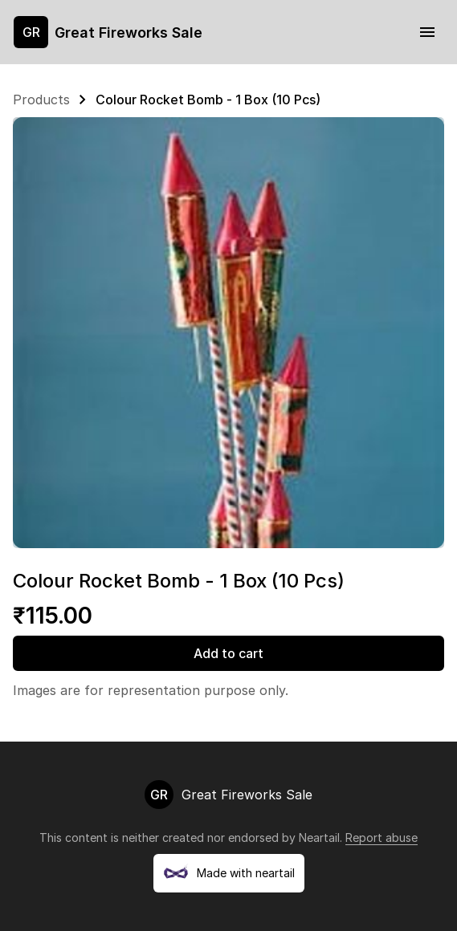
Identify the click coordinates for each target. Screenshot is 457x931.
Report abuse (381, 837)
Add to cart (228, 653)
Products (41, 99)
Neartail (319, 837)
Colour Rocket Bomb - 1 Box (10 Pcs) (208, 99)
